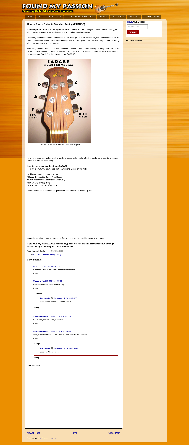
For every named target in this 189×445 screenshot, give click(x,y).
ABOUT (41, 17)
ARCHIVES (134, 17)
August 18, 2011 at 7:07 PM (49, 266)
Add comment (34, 365)
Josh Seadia (45, 298)
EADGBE (37, 255)
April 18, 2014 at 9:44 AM (52, 281)
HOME (30, 17)
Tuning (58, 255)
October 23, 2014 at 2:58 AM (60, 331)
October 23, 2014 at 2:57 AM (60, 316)
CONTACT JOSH (151, 17)
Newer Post (33, 432)
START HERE (55, 17)
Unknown (37, 281)
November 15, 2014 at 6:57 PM (66, 298)
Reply (35, 273)
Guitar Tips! (136, 22)
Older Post (114, 432)
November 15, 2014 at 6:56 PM (66, 348)
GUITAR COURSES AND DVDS (80, 17)
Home (74, 432)
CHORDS (103, 17)
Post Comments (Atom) (47, 438)
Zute (35, 266)
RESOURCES (118, 17)
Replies (39, 293)
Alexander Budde (40, 316)
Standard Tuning (48, 255)
